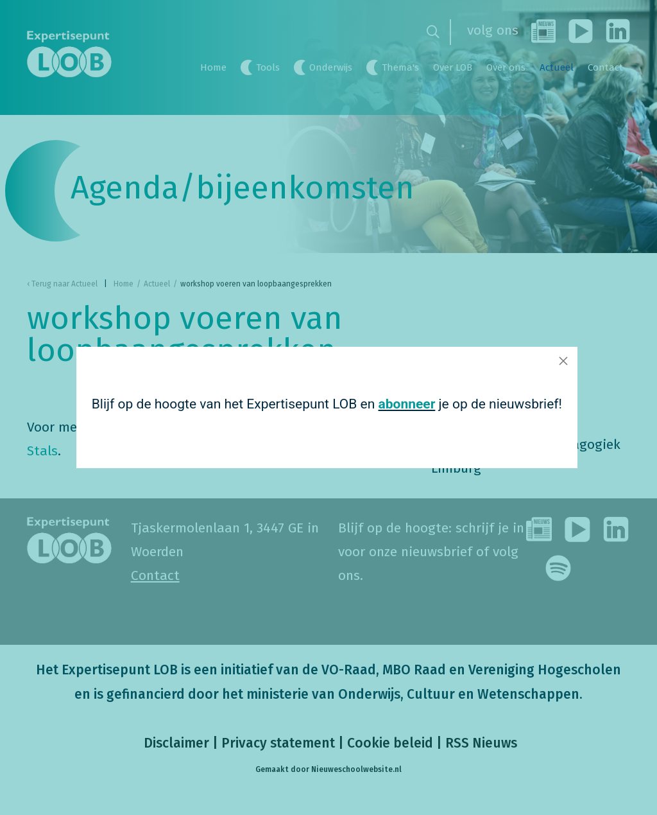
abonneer (407, 404)
